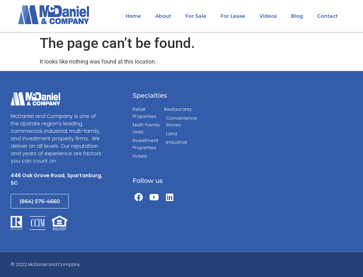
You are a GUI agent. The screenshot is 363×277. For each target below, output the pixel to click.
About (163, 16)
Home (133, 16)
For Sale (195, 16)
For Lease (232, 16)
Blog (297, 16)
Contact (327, 16)
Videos (268, 16)
